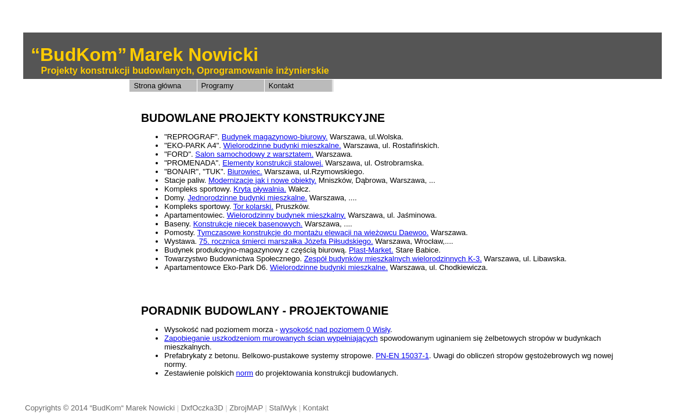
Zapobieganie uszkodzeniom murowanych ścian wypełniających (271, 338)
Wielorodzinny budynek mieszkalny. (286, 215)
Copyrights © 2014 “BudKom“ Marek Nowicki (100, 407)
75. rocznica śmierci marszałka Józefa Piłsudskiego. (286, 241)
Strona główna (157, 85)
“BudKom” (79, 54)
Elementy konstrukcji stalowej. (272, 162)
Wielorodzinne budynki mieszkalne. (282, 145)
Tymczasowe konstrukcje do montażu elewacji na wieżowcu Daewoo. (313, 232)
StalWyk (283, 407)
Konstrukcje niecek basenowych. (248, 223)
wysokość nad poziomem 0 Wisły (335, 329)
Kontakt (281, 85)
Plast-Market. (371, 250)
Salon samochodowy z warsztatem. (254, 154)
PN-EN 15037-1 (402, 355)
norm (245, 373)
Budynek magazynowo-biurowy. (275, 136)
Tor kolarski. (253, 206)
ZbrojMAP (246, 407)
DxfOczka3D (202, 407)
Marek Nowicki (193, 54)
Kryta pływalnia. (259, 189)
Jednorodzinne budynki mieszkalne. (247, 197)
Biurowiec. (245, 171)
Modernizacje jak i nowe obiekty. (262, 180)
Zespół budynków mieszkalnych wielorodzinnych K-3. (393, 258)
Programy (217, 85)
